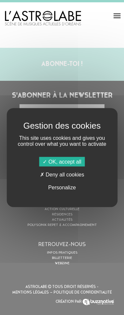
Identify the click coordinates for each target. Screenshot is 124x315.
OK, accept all (62, 161)
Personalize (62, 187)
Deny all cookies (62, 174)
